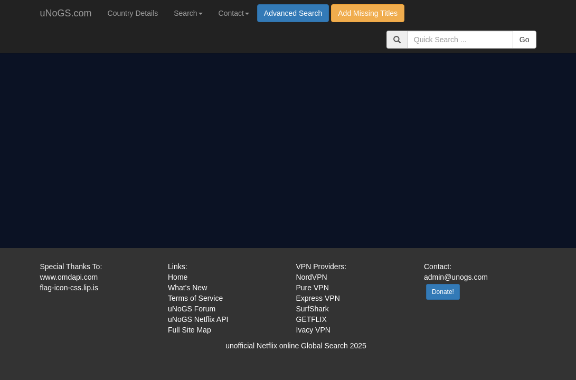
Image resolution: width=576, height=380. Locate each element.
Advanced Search (293, 13)
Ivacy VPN (313, 330)
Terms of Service (195, 298)
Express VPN (318, 298)
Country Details (133, 13)
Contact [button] (234, 13)
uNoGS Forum (191, 309)
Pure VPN (312, 287)
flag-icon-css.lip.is (69, 287)
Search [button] (188, 13)
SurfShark (312, 309)
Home (177, 277)
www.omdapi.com (69, 277)
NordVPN (311, 277)
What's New (187, 287)
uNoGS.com (66, 13)
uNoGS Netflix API (198, 319)
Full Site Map (189, 330)
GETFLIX (311, 319)
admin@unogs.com (456, 277)
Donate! (443, 292)
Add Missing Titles (368, 13)
